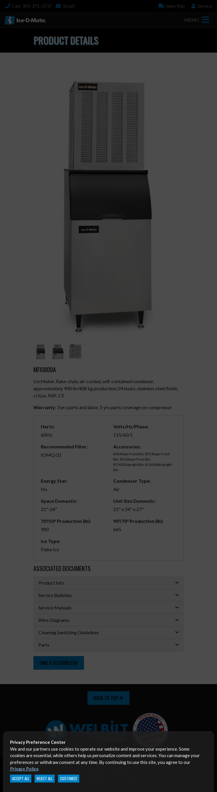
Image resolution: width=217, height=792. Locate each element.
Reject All (45, 778)
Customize (68, 778)
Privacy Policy (24, 768)
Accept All (20, 778)
